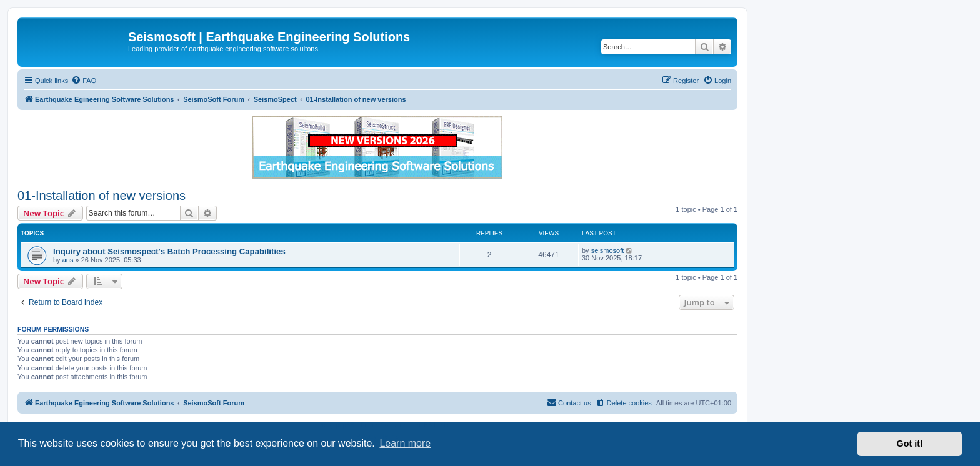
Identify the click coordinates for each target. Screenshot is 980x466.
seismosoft (607, 250)
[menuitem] (83, 80)
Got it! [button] (910, 444)
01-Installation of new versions (102, 195)
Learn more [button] (405, 443)
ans (68, 260)
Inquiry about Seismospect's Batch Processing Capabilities (169, 251)
